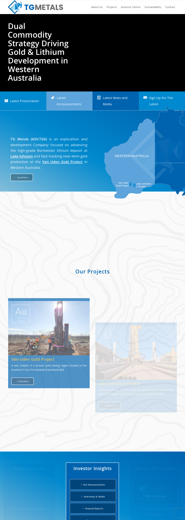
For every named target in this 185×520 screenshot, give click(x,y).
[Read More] (17, 177)
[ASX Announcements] (93, 484)
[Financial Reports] (93, 508)
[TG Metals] (35, 7)
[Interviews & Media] (93, 496)
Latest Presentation (24, 101)
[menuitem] (97, 7)
